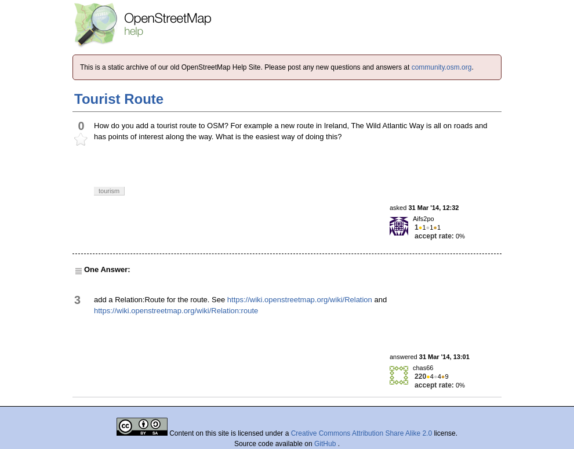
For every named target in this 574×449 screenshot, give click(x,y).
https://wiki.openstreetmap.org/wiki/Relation (299, 299)
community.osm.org (442, 67)
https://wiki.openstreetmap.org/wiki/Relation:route (176, 310)
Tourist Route (119, 99)
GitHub (326, 444)
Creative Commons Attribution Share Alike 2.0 (361, 433)
